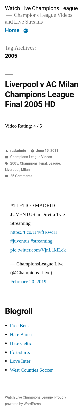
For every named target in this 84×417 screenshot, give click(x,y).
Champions (29, 163)
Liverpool (12, 170)
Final (43, 163)
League (54, 163)
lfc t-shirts (20, 352)
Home (12, 30)
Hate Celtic (21, 343)
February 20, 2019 (28, 281)
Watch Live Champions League (41, 8)
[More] (25, 31)
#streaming (42, 241)
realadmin (18, 150)
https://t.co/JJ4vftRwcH (33, 232)
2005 (14, 163)
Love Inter (20, 361)
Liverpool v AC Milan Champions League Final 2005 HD (41, 94)
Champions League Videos (31, 157)
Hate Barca (21, 334)
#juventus (20, 241)
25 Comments (21, 176)
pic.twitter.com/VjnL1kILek (38, 250)
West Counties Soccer (31, 370)
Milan (25, 170)
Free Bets (19, 325)
